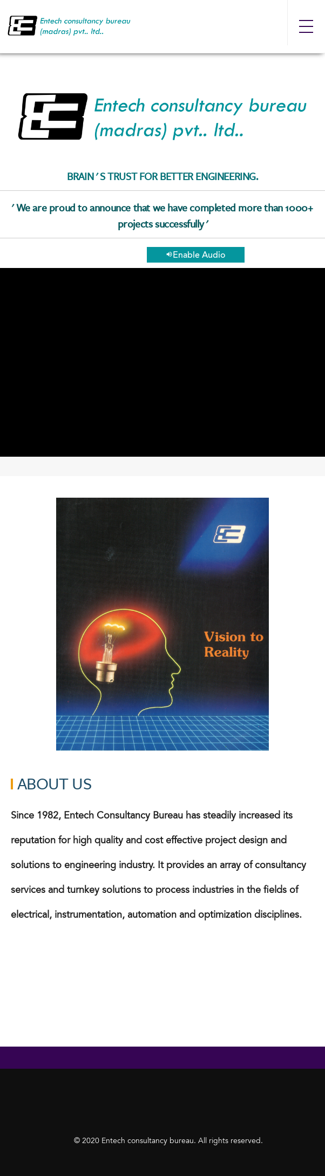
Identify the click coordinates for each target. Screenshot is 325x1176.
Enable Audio (196, 255)
